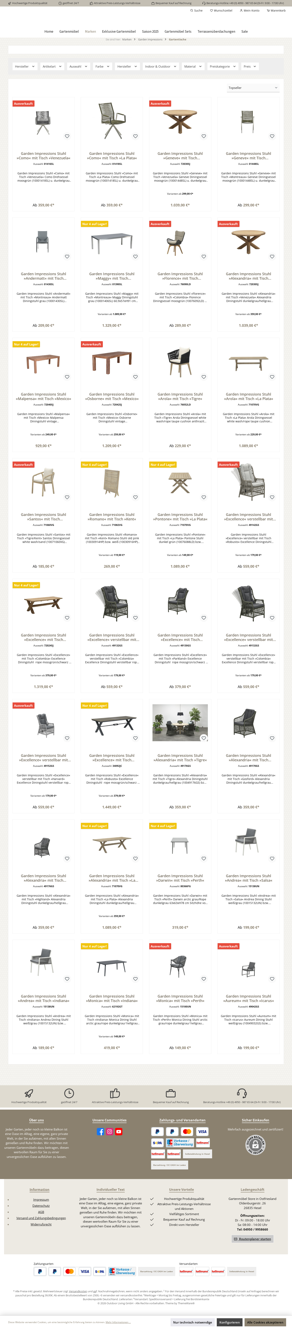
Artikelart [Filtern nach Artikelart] (52, 81)
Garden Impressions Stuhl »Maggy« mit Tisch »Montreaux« (111, 292)
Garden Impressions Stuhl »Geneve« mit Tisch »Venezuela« (180, 170)
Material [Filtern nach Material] (193, 81)
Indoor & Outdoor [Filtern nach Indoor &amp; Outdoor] (161, 81)
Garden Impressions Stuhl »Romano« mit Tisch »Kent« (112, 537)
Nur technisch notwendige (192, 1322)
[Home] (48, 46)
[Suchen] (196, 10)
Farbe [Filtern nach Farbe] (103, 81)
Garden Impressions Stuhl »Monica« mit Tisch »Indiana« (112, 1026)
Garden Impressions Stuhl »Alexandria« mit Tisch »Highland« (43, 903)
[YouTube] (118, 1144)
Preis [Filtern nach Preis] (250, 81)
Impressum (41, 1212)
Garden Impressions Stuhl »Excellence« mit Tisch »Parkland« (180, 659)
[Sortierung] (253, 103)
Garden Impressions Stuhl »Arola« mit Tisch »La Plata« (248, 415)
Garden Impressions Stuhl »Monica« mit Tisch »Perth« (180, 1026)
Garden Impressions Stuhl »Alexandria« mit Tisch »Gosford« (248, 781)
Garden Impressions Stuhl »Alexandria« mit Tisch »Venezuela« (248, 292)
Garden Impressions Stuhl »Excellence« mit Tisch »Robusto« (111, 781)
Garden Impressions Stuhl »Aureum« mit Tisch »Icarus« (248, 1026)
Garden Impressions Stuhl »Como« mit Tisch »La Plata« (112, 170)
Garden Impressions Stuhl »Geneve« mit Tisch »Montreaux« (248, 170)
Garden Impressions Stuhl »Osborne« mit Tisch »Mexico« (112, 415)
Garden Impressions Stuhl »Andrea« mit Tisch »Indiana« (43, 1026)
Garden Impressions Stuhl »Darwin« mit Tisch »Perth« (180, 903)
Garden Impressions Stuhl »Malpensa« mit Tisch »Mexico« (43, 415)
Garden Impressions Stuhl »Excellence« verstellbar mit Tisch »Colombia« (111, 659)
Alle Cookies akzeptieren (265, 1322)
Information (39, 1202)
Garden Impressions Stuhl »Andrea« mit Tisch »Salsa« (248, 903)
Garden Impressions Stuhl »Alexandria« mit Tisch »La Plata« (112, 903)
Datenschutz (41, 1218)
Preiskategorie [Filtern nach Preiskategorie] (223, 81)
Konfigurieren (229, 1322)
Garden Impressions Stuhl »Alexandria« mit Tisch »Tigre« (180, 781)
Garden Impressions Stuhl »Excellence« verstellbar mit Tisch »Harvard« (43, 781)
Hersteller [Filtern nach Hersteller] (25, 81)
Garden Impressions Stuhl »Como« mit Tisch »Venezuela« (43, 170)
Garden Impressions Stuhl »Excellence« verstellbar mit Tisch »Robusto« (248, 537)
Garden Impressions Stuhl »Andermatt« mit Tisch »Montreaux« (43, 292)
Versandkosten (78, 1304)
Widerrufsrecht (41, 1237)
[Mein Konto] (249, 10)
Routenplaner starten (252, 1251)
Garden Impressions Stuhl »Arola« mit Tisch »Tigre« (180, 415)
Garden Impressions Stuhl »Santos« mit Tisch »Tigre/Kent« (43, 537)
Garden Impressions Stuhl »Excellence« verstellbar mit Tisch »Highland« (248, 659)
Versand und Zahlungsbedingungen (41, 1231)
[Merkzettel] (221, 10)
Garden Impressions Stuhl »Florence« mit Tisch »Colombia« (180, 292)
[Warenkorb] (275, 10)
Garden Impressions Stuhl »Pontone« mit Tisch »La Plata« (180, 537)
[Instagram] (109, 1144)
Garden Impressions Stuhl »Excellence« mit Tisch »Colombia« (43, 659)
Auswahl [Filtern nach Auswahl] (79, 81)
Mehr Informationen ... (118, 1322)
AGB (41, 1224)
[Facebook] (100, 1144)
